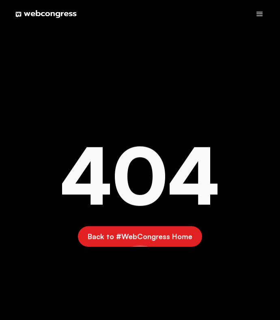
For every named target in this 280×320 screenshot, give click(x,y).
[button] (260, 14)
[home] (44, 14)
